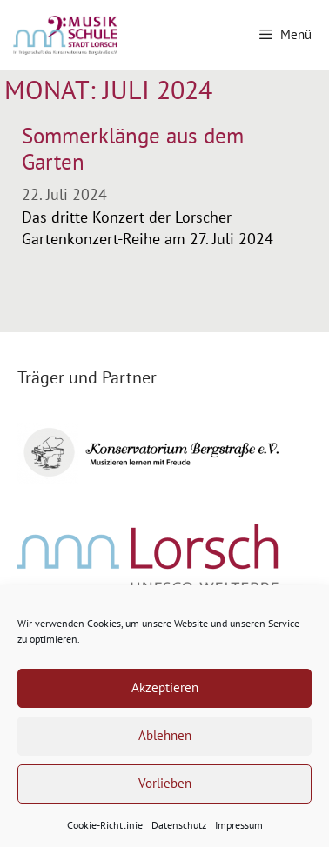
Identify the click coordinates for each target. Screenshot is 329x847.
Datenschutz (178, 824)
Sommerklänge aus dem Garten (133, 149)
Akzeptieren (164, 687)
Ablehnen (164, 735)
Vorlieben (164, 783)
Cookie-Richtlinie (105, 824)
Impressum (239, 824)
